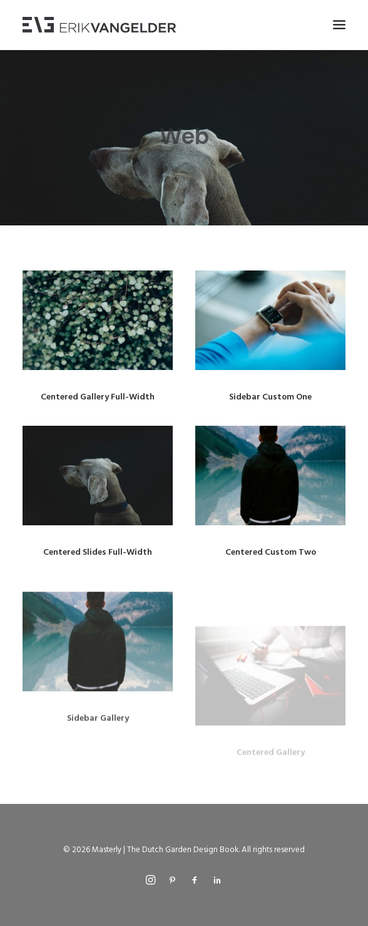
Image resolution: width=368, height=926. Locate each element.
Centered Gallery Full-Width (98, 397)
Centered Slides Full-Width (97, 552)
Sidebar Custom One (270, 397)
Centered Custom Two (270, 552)
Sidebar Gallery (98, 753)
